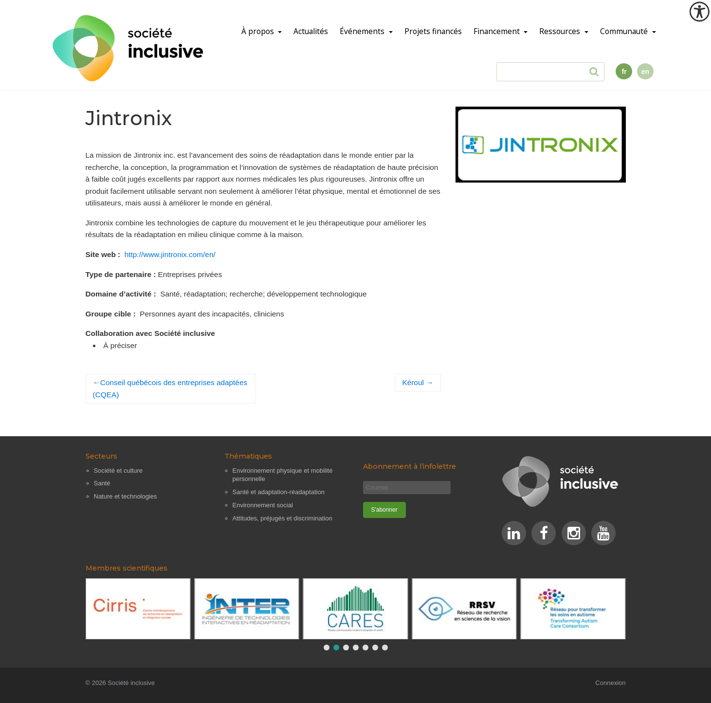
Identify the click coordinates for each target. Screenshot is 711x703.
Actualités (310, 31)
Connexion (610, 683)
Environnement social (263, 505)
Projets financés (433, 31)
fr (623, 71)
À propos (258, 31)
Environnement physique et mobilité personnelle (283, 475)
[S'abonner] (384, 510)
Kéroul (412, 382)
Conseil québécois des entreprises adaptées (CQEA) (170, 388)
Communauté (625, 31)
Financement (498, 31)
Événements (363, 31)
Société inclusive (131, 683)
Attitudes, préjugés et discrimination (282, 518)
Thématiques (248, 456)
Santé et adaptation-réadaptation (279, 492)
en (645, 71)
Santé (102, 483)
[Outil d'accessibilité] (699, 11)
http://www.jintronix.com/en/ (170, 254)
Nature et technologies (125, 496)
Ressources (560, 31)
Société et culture (118, 470)
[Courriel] (407, 487)
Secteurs (101, 456)
